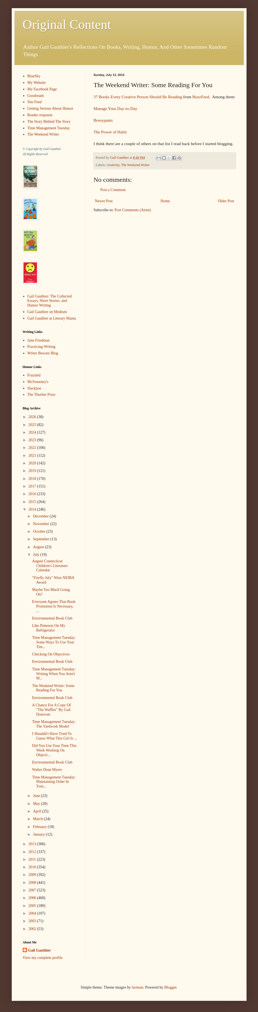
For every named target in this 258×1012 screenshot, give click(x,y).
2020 (32, 463)
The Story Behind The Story (48, 121)
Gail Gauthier (39, 950)
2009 (32, 875)
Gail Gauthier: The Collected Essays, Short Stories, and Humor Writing (49, 301)
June (37, 796)
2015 (32, 502)
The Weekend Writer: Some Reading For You (53, 688)
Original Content (67, 24)
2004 (32, 913)
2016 (32, 494)
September (41, 539)
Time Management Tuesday (48, 128)
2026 (32, 417)
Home (165, 201)
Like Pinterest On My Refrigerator (48, 628)
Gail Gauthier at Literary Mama (51, 318)
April (37, 811)
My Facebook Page (42, 89)
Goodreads (35, 96)
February (40, 827)
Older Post (226, 201)
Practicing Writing (41, 347)
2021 (32, 455)
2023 (32, 440)
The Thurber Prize (41, 394)
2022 (32, 448)
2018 (32, 479)
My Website (36, 83)
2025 (32, 425)
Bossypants (103, 120)
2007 (32, 890)
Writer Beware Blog (42, 353)
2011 (32, 859)
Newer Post (104, 201)
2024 (32, 432)
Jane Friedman (38, 340)
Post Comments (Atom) (133, 210)
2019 (32, 471)
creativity (113, 165)
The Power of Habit (110, 132)
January (39, 834)
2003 (32, 921)
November (41, 524)
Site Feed (34, 102)
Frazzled (33, 375)
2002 (32, 929)
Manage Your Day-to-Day (115, 108)
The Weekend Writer (135, 165)
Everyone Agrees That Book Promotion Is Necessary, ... (53, 606)
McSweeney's (37, 382)
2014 (32, 509)
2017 (32, 486)
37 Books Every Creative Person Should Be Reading (138, 96)
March (38, 819)
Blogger (170, 987)
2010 (32, 867)
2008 (32, 883)
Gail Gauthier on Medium (47, 312)
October (39, 531)
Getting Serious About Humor (50, 108)
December (41, 516)
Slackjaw (34, 388)
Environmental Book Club (52, 618)
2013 (32, 844)
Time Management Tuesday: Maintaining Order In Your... (54, 782)
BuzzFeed (200, 96)
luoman (137, 987)
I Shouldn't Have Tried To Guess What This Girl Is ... (54, 736)
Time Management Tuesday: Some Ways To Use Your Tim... (54, 642)
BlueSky (33, 76)
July (36, 555)
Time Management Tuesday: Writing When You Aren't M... (54, 673)
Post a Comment (113, 190)
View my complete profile (43, 958)
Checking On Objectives (51, 654)
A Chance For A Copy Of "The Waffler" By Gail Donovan (51, 709)
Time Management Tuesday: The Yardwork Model (54, 724)
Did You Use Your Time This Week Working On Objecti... (54, 750)
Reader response (39, 115)
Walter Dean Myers (47, 770)
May (37, 804)
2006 (32, 898)
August (39, 547)
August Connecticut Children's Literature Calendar (50, 565)
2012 (32, 852)
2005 (32, 906)
